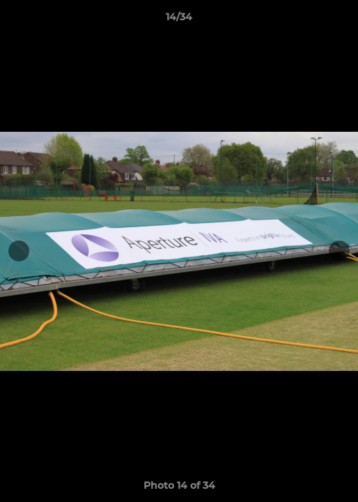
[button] (341, 20)
